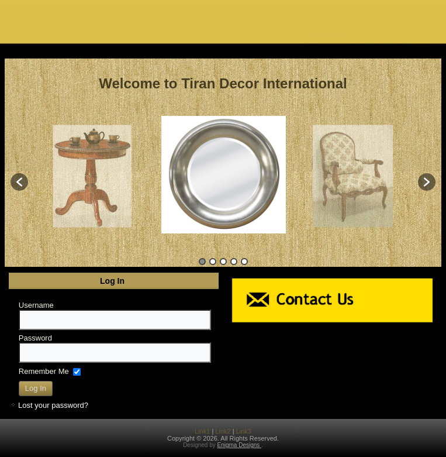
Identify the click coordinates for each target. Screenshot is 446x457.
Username (36, 305)
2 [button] (212, 261)
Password (35, 338)
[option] (223, 176)
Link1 (202, 431)
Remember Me (44, 370)
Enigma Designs (239, 445)
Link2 (222, 431)
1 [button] (202, 261)
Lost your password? (53, 405)
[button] (19, 182)
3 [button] (223, 261)
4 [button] (233, 261)
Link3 (243, 431)
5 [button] (244, 261)
